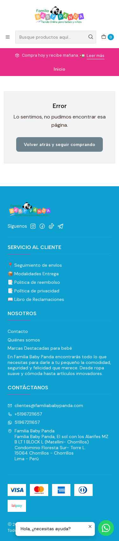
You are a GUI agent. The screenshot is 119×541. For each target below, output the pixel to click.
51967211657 (24, 422)
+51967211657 (25, 414)
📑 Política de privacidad (33, 291)
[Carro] (107, 37)
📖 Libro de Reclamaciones (36, 299)
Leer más (95, 55)
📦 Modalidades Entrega (33, 274)
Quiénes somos (24, 340)
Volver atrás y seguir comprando (59, 144)
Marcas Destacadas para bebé (40, 348)
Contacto (18, 331)
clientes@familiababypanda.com (45, 405)
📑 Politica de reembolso (34, 282)
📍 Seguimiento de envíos (35, 265)
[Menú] (7, 37)
